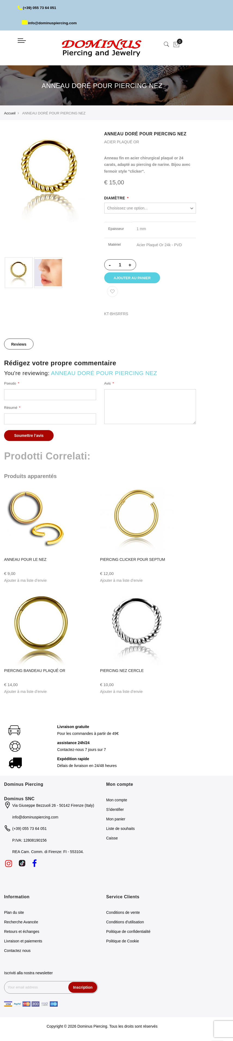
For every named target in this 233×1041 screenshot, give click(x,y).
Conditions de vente (123, 914)
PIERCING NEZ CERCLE (122, 672)
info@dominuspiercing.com (50, 23)
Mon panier (115, 821)
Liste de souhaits (120, 830)
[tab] (18, 345)
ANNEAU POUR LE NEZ (25, 561)
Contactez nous (17, 952)
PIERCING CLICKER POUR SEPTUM (132, 561)
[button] (25, 582)
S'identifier (115, 811)
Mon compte (116, 802)
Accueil (10, 113)
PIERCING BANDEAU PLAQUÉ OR (34, 672)
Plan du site (14, 914)
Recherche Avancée (21, 923)
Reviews (18, 346)
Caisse (112, 840)
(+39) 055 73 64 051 (38, 7)
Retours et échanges (21, 933)
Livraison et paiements (23, 942)
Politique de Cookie (122, 942)
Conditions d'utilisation (125, 923)
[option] (19, 272)
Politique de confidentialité (128, 933)
